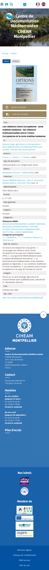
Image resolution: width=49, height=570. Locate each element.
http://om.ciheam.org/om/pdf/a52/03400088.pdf (23, 297)
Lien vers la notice (20, 114)
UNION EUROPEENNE (24, 232)
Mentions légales (24, 550)
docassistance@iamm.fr (15, 380)
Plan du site (25, 565)
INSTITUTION (8, 232)
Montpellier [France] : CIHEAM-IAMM (18, 172)
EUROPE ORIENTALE (36, 224)
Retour (14, 53)
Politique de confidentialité (24, 555)
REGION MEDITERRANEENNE (15, 224)
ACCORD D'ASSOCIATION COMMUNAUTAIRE (21, 229)
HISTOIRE (34, 226)
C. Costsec (14, 157)
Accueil (5, 53)
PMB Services (24, 560)
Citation (15, 61)
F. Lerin (6, 157)
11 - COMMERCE (9, 237)
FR (37, 3)
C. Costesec (25, 157)
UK (43, 3)
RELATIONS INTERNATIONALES (15, 226)
